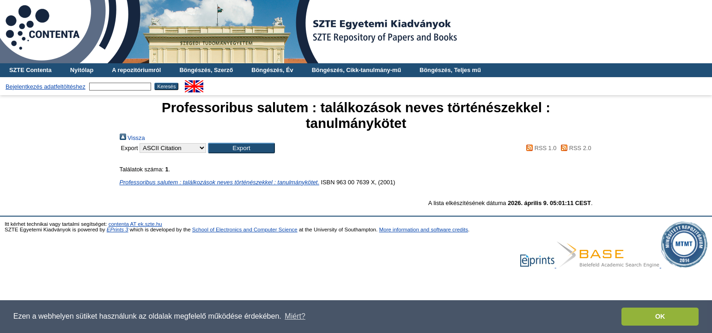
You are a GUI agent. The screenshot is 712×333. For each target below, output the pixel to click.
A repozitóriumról (136, 70)
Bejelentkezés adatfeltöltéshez (45, 86)
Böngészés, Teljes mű (450, 70)
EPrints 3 (117, 229)
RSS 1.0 (540, 148)
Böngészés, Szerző (206, 70)
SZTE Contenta (30, 70)
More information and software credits (423, 229)
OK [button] (660, 316)
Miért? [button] (295, 316)
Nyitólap (81, 70)
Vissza (132, 137)
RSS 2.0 (574, 148)
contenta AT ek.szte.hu (135, 224)
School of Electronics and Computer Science (245, 229)
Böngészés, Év (272, 70)
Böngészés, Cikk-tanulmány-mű (356, 70)
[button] (241, 148)
